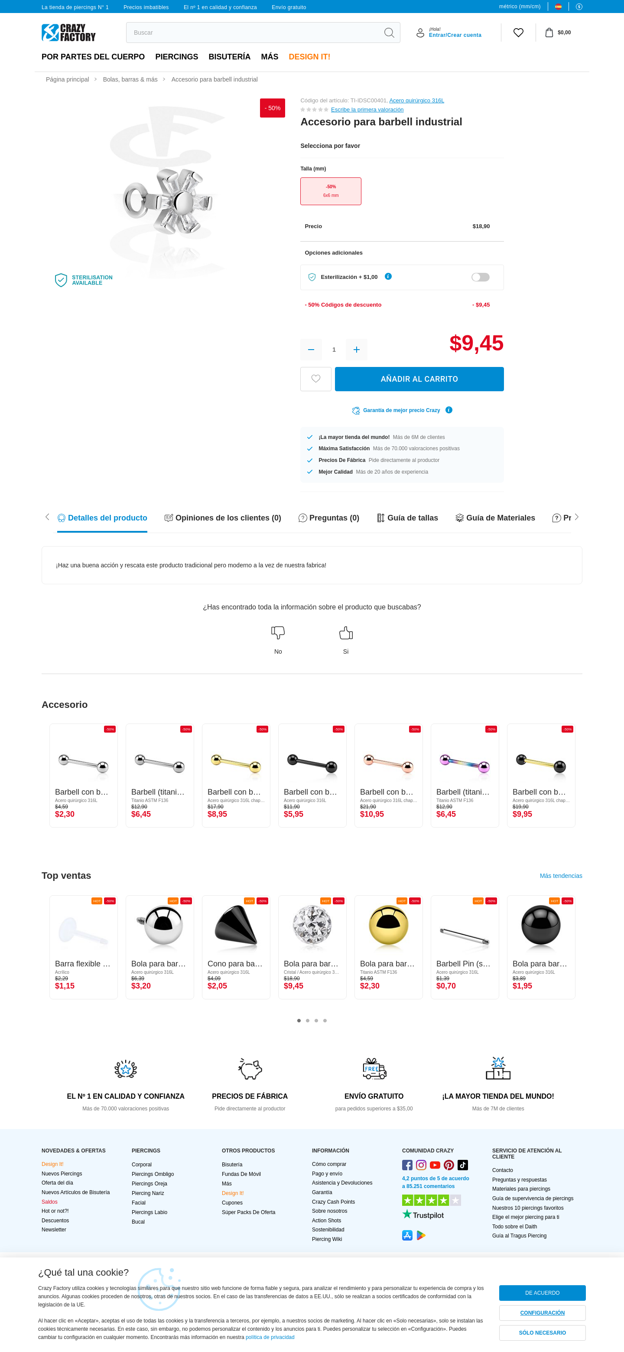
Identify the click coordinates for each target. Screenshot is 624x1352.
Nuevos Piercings (62, 1174)
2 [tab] (307, 1021)
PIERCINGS (176, 56)
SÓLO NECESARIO (542, 1333)
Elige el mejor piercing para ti (525, 1217)
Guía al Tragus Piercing (519, 1236)
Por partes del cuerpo (93, 56)
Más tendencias (561, 875)
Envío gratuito (289, 7)
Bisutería (229, 56)
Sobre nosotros (329, 1211)
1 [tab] (299, 1021)
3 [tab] (316, 1021)
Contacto (502, 1170)
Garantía (322, 1192)
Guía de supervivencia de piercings (532, 1198)
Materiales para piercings (521, 1189)
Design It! (309, 56)
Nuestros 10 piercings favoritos (528, 1208)
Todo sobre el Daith (514, 1227)
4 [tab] (325, 1021)
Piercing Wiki (327, 1239)
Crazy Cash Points (333, 1202)
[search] (252, 32)
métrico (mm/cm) (520, 6)
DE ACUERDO (542, 1293)
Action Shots (326, 1221)
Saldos (50, 1202)
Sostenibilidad (328, 1230)
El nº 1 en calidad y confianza (220, 7)
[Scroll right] (47, 516)
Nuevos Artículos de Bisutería (76, 1192)
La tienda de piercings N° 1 (75, 7)
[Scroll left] (576, 516)
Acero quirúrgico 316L (416, 100)
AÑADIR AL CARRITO (419, 378)
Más (269, 56)
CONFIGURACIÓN (542, 1313)
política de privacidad (270, 1337)
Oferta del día (57, 1183)
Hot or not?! (55, 1211)
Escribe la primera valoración (367, 109)
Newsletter (54, 1230)
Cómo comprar (329, 1164)
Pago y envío (327, 1174)
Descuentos (55, 1221)
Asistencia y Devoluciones (342, 1183)
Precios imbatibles (146, 7)
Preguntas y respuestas (519, 1180)
